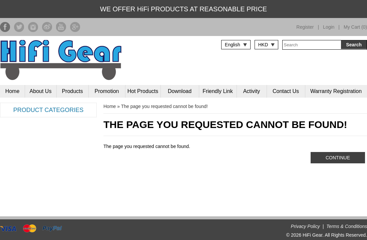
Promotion (107, 91)
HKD (263, 44)
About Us (41, 91)
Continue (338, 157)
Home (12, 91)
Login (328, 27)
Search (354, 44)
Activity (251, 91)
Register (305, 27)
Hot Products (142, 91)
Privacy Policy (305, 226)
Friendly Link (218, 91)
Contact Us (286, 91)
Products (72, 91)
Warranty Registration (336, 91)
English (232, 44)
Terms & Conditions (346, 226)
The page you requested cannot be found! (164, 106)
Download (180, 91)
